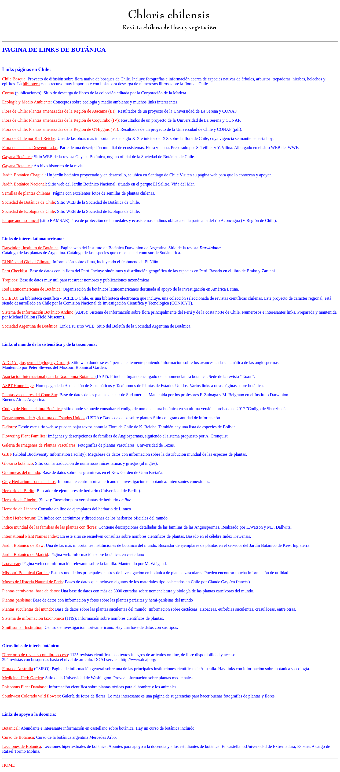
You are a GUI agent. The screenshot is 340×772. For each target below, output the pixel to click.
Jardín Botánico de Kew (22, 545)
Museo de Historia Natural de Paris (32, 582)
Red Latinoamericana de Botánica (31, 289)
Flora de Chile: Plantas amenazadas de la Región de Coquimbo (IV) (60, 120)
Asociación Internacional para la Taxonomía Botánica (49, 376)
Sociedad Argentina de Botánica (29, 326)
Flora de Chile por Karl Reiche (28, 138)
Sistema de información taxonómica (33, 618)
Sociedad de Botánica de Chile (28, 202)
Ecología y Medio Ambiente (26, 102)
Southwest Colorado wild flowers (31, 696)
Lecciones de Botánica (21, 746)
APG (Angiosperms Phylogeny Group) (35, 362)
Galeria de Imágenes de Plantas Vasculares (38, 445)
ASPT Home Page (18, 385)
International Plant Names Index (30, 536)
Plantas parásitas (16, 600)
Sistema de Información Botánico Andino (38, 312)
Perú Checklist (14, 271)
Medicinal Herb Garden (22, 678)
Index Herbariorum (18, 518)
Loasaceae (11, 563)
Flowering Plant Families (24, 436)
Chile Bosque (13, 79)
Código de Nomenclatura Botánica (32, 408)
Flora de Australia (17, 668)
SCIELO (9, 298)
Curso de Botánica (18, 737)
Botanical (10, 728)
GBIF (7, 454)
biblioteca (31, 83)
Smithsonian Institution (22, 627)
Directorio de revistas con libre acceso (35, 654)
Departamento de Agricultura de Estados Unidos (43, 417)
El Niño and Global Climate (26, 261)
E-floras (9, 427)
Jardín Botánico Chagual (23, 175)
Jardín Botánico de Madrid (25, 554)
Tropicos (9, 280)
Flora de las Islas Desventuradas (29, 147)
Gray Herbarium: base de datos (29, 481)
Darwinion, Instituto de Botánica (30, 248)
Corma (8, 93)
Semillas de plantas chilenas (26, 193)
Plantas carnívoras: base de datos (30, 591)
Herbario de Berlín (18, 490)
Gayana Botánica (17, 156)
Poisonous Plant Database (24, 687)
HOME (8, 765)
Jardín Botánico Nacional (24, 184)
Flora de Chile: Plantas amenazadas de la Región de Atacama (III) (58, 111)
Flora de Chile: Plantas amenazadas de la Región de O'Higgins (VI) (60, 129)
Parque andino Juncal (20, 220)
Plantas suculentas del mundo (27, 609)
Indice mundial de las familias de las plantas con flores (49, 527)
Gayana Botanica (17, 166)
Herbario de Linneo (19, 509)
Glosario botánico (17, 463)
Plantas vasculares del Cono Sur (29, 394)
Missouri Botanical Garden (25, 572)
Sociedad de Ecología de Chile (28, 211)
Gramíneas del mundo (21, 472)
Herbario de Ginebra (20, 500)
